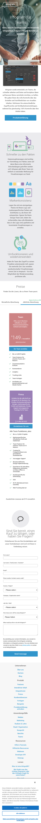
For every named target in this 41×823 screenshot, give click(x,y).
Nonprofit (20, 730)
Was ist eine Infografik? (20, 766)
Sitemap (20, 758)
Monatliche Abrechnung (10, 302)
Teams (20, 737)
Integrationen (20, 691)
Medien (20, 717)
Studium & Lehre (21, 724)
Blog (20, 676)
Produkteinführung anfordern (20, 708)
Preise (20, 694)
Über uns (20, 670)
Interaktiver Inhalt (20, 688)
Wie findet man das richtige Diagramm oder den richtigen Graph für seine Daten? (20, 772)
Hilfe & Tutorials (20, 745)
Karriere (20, 673)
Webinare (20, 751)
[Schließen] (35, 782)
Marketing (20, 720)
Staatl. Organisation (20, 727)
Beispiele (20, 704)
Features (20, 684)
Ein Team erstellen (20, 349)
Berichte (20, 733)
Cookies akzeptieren (20, 808)
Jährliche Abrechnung (31, 302)
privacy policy (26, 645)
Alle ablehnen (20, 813)
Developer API (20, 755)
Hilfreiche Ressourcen (21, 748)
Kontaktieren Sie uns (21, 426)
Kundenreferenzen (20, 697)
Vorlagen (20, 701)
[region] (20, 800)
